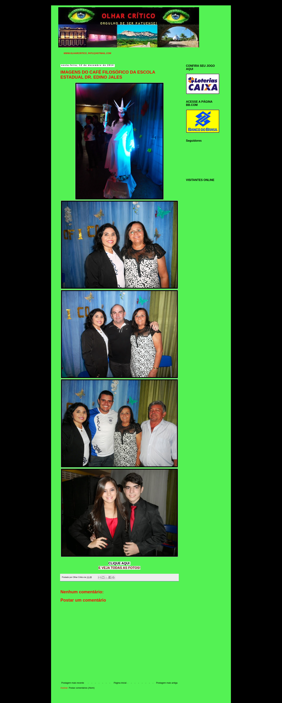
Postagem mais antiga (167, 683)
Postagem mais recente (72, 683)
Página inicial (120, 683)
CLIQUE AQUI (118, 563)
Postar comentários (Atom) (82, 688)
